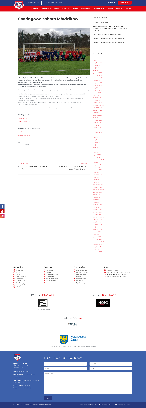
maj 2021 (96, 172)
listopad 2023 (97, 103)
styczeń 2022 (97, 155)
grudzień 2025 (97, 58)
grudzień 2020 (98, 185)
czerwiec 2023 (97, 115)
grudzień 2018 (97, 237)
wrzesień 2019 (97, 219)
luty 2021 (96, 180)
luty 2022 (96, 152)
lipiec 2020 (96, 197)
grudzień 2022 (97, 130)
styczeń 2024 (97, 98)
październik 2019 (98, 217)
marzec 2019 (97, 232)
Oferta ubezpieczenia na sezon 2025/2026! (107, 34)
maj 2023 (96, 117)
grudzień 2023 (97, 100)
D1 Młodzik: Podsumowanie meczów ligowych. (108, 42)
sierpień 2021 (97, 165)
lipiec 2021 (96, 167)
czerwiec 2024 (97, 85)
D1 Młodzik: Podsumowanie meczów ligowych (108, 38)
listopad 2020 (97, 187)
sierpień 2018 (97, 247)
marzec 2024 (97, 93)
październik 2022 (98, 135)
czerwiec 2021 (97, 170)
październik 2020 (98, 190)
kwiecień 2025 (97, 70)
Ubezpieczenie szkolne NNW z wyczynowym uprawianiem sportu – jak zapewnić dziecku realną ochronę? (110, 28)
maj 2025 (96, 68)
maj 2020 (96, 202)
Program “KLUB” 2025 (100, 22)
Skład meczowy (23, 118)
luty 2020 (96, 207)
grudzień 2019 (97, 212)
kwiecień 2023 (97, 120)
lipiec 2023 (96, 112)
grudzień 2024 (98, 73)
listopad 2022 (97, 132)
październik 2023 (98, 105)
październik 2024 (98, 78)
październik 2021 (98, 160)
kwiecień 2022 (97, 147)
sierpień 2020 (97, 195)
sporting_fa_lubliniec (124, 405)
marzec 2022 (97, 150)
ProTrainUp (111, 2)
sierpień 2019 (97, 222)
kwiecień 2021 (97, 175)
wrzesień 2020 (97, 192)
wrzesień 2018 (97, 244)
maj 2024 (96, 88)
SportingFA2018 (106, 405)
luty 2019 (96, 234)
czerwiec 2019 (97, 224)
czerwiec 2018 (97, 252)
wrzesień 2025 (97, 60)
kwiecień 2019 (97, 229)
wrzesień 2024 (97, 80)
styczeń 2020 (97, 209)
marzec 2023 (97, 122)
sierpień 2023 (97, 110)
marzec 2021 (97, 177)
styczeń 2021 (97, 182)
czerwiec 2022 (97, 142)
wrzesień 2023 (97, 107)
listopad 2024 (97, 75)
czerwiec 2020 (97, 199)
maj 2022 (96, 145)
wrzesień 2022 (97, 137)
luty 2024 (96, 95)
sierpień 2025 (97, 63)
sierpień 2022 (97, 140)
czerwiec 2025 (97, 65)
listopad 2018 (97, 239)
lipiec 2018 (96, 249)
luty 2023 (96, 125)
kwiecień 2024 (97, 90)
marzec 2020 (97, 204)
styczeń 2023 (97, 127)
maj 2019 (96, 227)
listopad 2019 (97, 214)
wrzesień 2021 (97, 162)
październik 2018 (98, 242)
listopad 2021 (97, 157)
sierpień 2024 (97, 83)
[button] (125, 3)
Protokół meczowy (24, 122)
